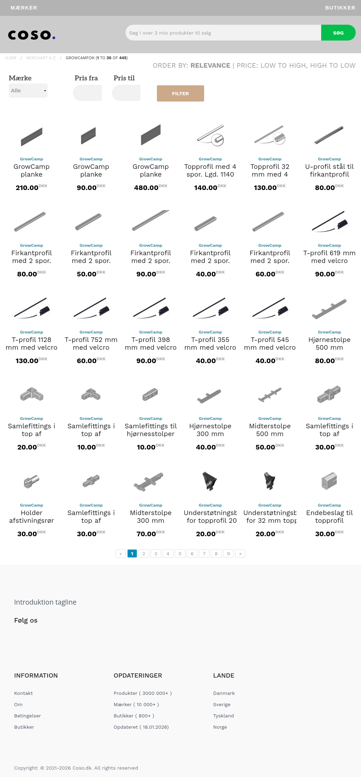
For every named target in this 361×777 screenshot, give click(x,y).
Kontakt (23, 693)
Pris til (123, 78)
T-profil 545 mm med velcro (270, 343)
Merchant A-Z (41, 58)
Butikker (340, 8)
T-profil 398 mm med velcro (151, 343)
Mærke (28, 86)
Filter (180, 93)
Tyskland (223, 715)
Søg (338, 33)
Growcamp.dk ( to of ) (97, 58)
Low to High (283, 65)
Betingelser (27, 715)
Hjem (10, 58)
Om (18, 704)
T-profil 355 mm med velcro (210, 343)
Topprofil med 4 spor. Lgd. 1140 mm (210, 174)
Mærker (24, 8)
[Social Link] (20, 635)
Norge (220, 727)
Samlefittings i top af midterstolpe (329, 434)
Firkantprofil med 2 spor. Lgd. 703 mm (270, 261)
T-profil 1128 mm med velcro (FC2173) (31, 347)
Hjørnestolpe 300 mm (210, 430)
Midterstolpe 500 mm (270, 430)
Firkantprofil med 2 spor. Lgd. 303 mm (210, 261)
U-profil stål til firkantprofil (329, 170)
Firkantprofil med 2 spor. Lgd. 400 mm (91, 261)
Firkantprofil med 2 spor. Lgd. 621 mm (32, 261)
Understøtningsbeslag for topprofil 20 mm (219, 517)
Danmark (224, 693)
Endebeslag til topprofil (329, 517)
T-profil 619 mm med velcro (329, 257)
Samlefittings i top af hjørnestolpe (31, 434)
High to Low (333, 65)
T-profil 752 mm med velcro (91, 343)
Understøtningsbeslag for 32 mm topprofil (279, 517)
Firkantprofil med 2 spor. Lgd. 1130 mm (150, 261)
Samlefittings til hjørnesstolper (150, 430)
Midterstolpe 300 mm (151, 517)
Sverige (222, 704)
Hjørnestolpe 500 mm (329, 343)
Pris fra (85, 78)
